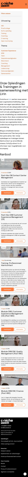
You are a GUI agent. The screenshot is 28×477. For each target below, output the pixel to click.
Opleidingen (4, 438)
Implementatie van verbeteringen (10, 453)
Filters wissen (5, 13)
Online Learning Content (7, 444)
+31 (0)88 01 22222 (6, 425)
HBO (2, 26)
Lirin (10, 99)
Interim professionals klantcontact (11, 456)
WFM (2, 53)
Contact (3, 466)
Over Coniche (5, 461)
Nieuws (3, 463)
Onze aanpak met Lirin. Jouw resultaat (11, 441)
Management (5, 66)
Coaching (4, 36)
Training (3, 33)
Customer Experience (8, 51)
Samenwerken (6, 73)
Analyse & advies (5, 451)
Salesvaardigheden (7, 71)
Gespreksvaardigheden (8, 58)
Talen (3, 56)
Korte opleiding (6, 31)
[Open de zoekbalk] (22, 4)
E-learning (4, 38)
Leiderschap (5, 68)
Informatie (19, 193)
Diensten (4, 448)
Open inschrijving (6, 41)
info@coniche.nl (6, 427)
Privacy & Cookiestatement (8, 469)
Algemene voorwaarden (7, 472)
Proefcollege (5, 28)
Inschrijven (7, 193)
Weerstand (5, 61)
